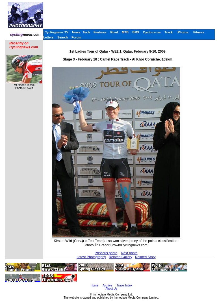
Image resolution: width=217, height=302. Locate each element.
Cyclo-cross (152, 32)
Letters (48, 37)
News (76, 32)
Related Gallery (120, 257)
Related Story (145, 257)
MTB (125, 32)
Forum (76, 37)
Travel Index (124, 285)
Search (62, 37)
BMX (135, 32)
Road (114, 32)
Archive (107, 285)
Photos (183, 32)
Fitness (198, 32)
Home (94, 285)
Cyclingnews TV (56, 32)
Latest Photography (91, 257)
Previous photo (106, 253)
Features (100, 32)
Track (168, 32)
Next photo (129, 253)
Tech (86, 32)
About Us (111, 288)
